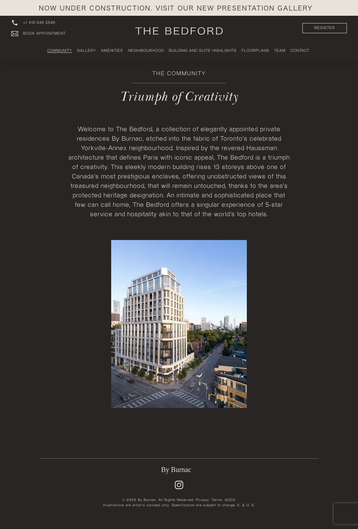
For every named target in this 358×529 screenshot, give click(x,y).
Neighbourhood (146, 50)
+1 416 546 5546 (33, 22)
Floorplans (255, 50)
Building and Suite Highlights (203, 50)
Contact (300, 50)
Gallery (86, 50)
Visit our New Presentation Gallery (234, 7)
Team (280, 50)
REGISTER (324, 28)
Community (59, 50)
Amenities (112, 50)
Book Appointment (38, 33)
